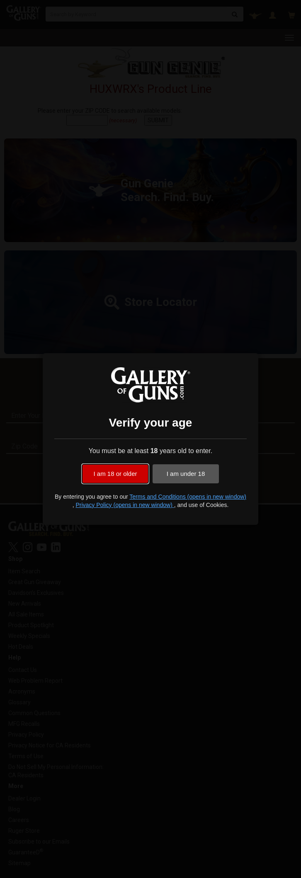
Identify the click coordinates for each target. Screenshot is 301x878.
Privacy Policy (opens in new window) (124, 505)
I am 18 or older (115, 473)
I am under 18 (186, 473)
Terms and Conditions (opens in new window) (187, 496)
